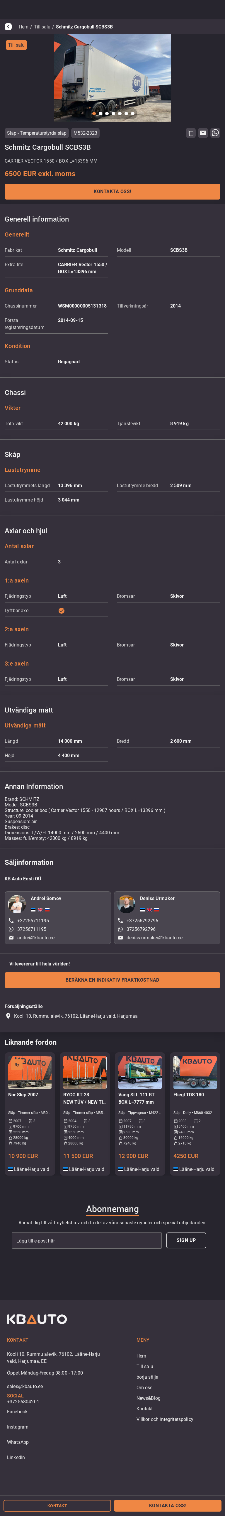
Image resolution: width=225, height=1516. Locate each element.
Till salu (42, 27)
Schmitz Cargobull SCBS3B (84, 27)
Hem (23, 27)
